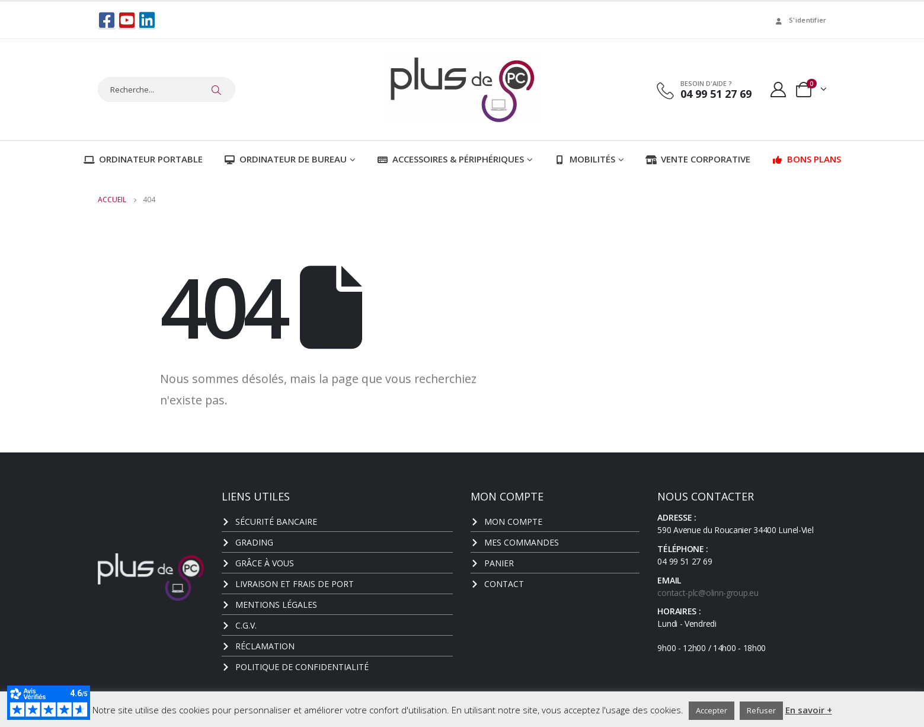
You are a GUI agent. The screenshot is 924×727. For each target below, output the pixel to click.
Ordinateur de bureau (285, 158)
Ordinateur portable (143, 158)
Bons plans (806, 158)
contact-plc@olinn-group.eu (707, 592)
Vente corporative (697, 158)
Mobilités (584, 158)
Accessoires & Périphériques (450, 158)
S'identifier (799, 19)
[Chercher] (217, 89)
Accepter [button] (711, 710)
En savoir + (808, 710)
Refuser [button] (761, 710)
